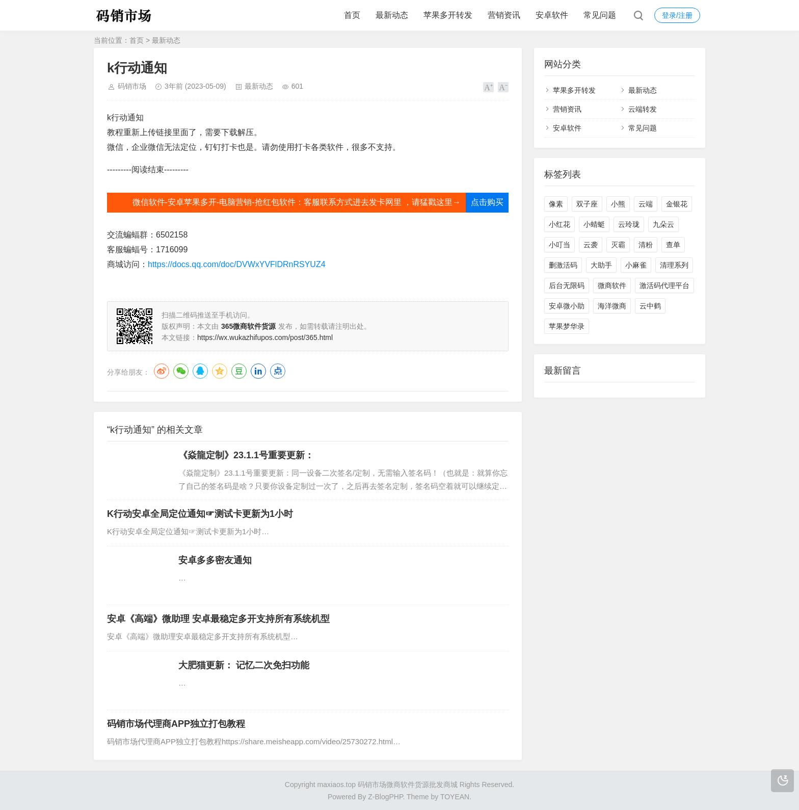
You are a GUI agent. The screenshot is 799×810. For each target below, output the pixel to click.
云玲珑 (629, 224)
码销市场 (132, 86)
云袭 (590, 245)
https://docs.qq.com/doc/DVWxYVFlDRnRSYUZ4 (237, 264)
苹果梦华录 (566, 326)
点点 (277, 371)
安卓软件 (552, 15)
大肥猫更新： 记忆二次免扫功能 (243, 665)
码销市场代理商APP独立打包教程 (176, 724)
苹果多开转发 (447, 15)
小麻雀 (636, 265)
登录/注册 (677, 15)
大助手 (601, 265)
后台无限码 (566, 285)
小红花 (559, 224)
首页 (352, 15)
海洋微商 (612, 306)
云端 (645, 204)
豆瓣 (239, 371)
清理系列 (674, 265)
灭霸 (618, 245)
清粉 (645, 245)
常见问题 (599, 15)
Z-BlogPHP (385, 797)
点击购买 (487, 202)
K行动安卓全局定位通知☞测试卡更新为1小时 (200, 514)
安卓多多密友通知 (215, 560)
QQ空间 (219, 371)
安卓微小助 (566, 306)
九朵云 (663, 224)
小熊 (618, 204)
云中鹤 (650, 306)
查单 (673, 245)
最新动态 (392, 15)
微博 (161, 371)
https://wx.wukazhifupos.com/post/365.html (265, 337)
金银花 (676, 204)
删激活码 (563, 265)
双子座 (587, 204)
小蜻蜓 (594, 224)
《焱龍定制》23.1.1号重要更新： (246, 455)
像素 (556, 204)
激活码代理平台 (664, 285)
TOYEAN (454, 797)
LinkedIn (258, 371)
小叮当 (559, 245)
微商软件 (612, 285)
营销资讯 (504, 15)
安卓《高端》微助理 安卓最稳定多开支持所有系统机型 (218, 619)
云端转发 (642, 109)
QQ (200, 371)
